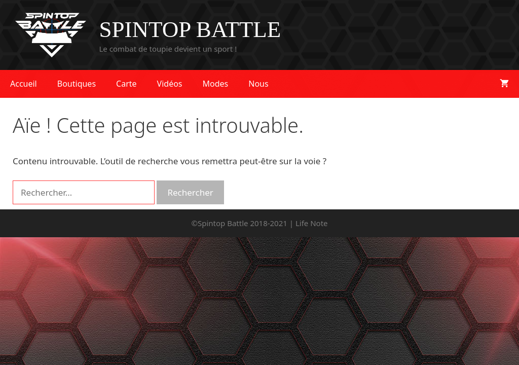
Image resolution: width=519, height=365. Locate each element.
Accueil (23, 83)
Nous (258, 83)
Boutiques (76, 83)
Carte (126, 83)
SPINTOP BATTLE (190, 29)
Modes (216, 83)
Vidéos (169, 83)
